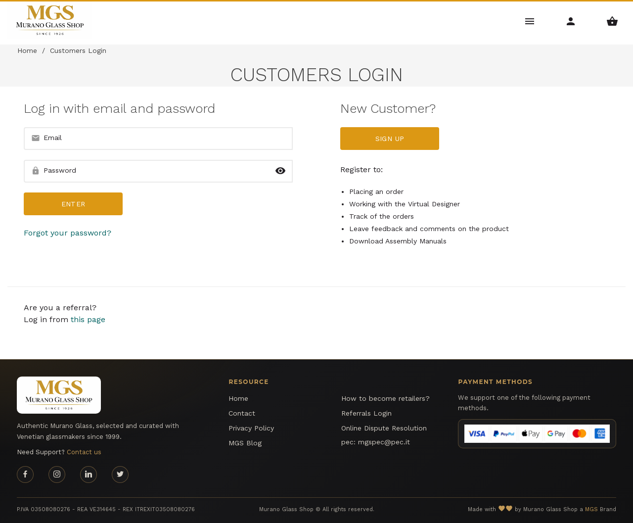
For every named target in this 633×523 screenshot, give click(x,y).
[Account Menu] (570, 20)
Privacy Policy (251, 428)
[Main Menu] (529, 20)
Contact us (84, 452)
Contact (241, 413)
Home (27, 50)
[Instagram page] (56, 474)
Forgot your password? (67, 233)
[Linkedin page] (88, 474)
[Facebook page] (25, 474)
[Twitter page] (120, 474)
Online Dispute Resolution (384, 428)
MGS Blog (245, 443)
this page (88, 319)
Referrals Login (366, 413)
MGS (591, 509)
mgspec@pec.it (384, 442)
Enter (73, 204)
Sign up (389, 139)
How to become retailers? (385, 398)
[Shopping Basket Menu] (612, 20)
